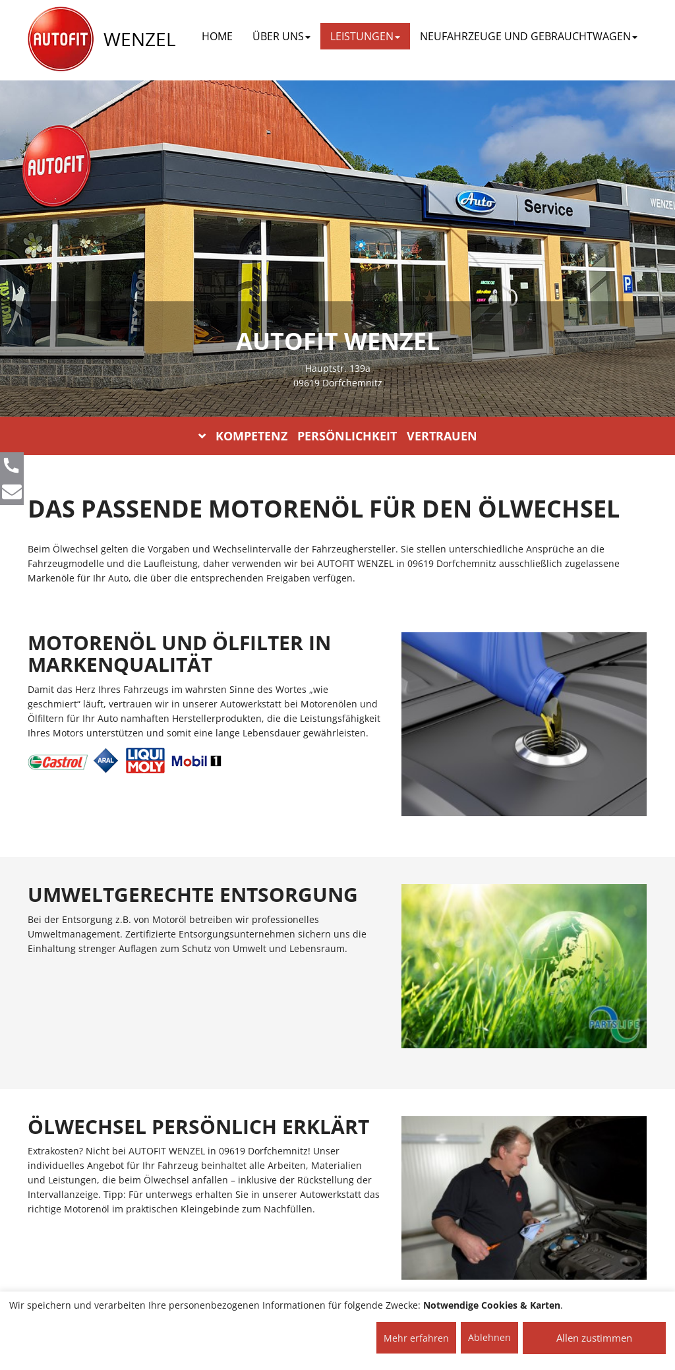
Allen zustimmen (594, 1337)
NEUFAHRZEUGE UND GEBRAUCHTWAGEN (528, 36)
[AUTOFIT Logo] (60, 39)
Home (217, 36)
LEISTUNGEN (365, 36)
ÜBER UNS (281, 36)
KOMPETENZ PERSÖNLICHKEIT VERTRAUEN (337, 436)
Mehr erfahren (416, 1338)
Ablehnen (489, 1337)
